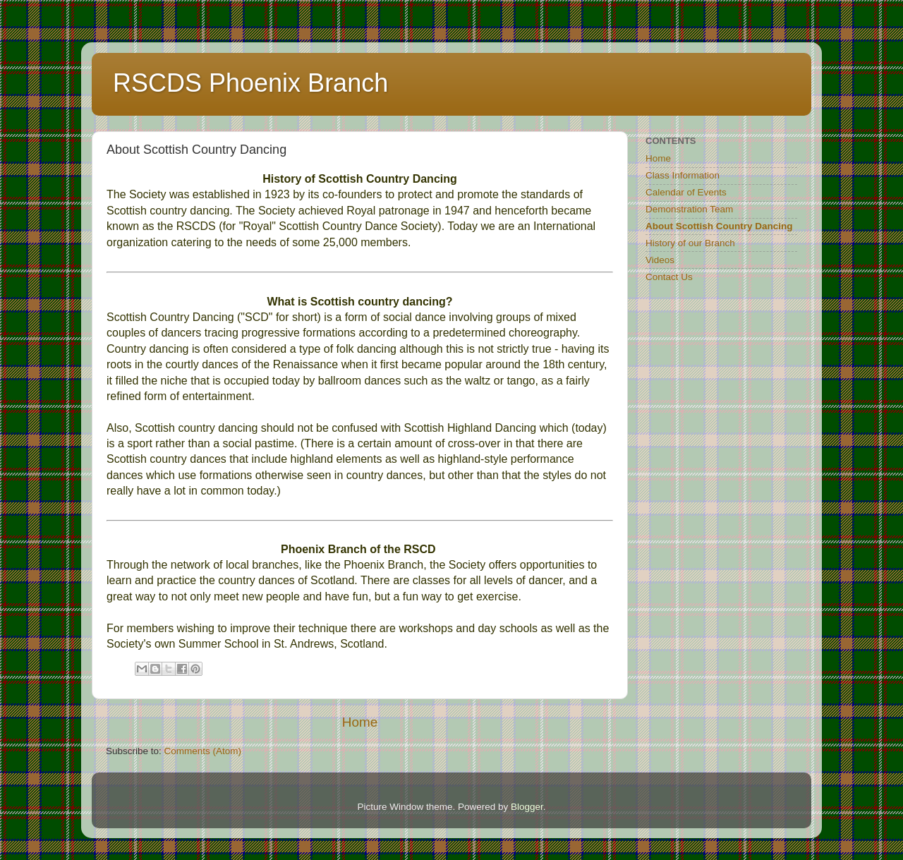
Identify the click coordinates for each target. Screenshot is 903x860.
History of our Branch (690, 243)
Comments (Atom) (203, 751)
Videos (660, 260)
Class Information (683, 175)
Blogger (527, 806)
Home (359, 722)
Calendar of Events (686, 192)
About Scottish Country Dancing (719, 226)
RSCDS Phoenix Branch (250, 82)
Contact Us (669, 277)
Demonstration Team (689, 209)
